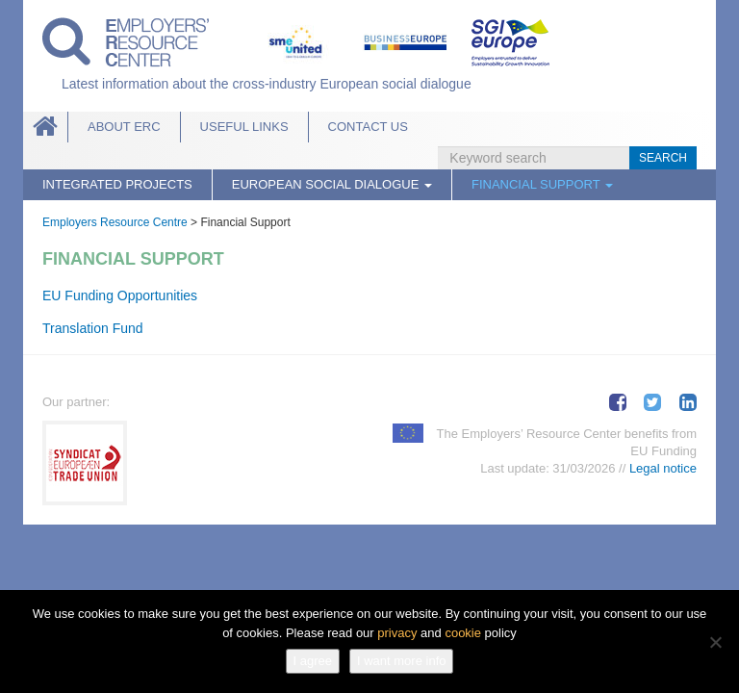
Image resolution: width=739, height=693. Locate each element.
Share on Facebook (617, 402)
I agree (312, 661)
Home (45, 127)
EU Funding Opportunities (119, 295)
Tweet (652, 402)
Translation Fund (92, 328)
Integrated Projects (117, 184)
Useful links (244, 126)
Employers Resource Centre (115, 222)
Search (663, 158)
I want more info (401, 661)
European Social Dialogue (332, 184)
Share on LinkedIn (688, 402)
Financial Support (542, 184)
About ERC (124, 126)
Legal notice (663, 468)
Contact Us (368, 126)
